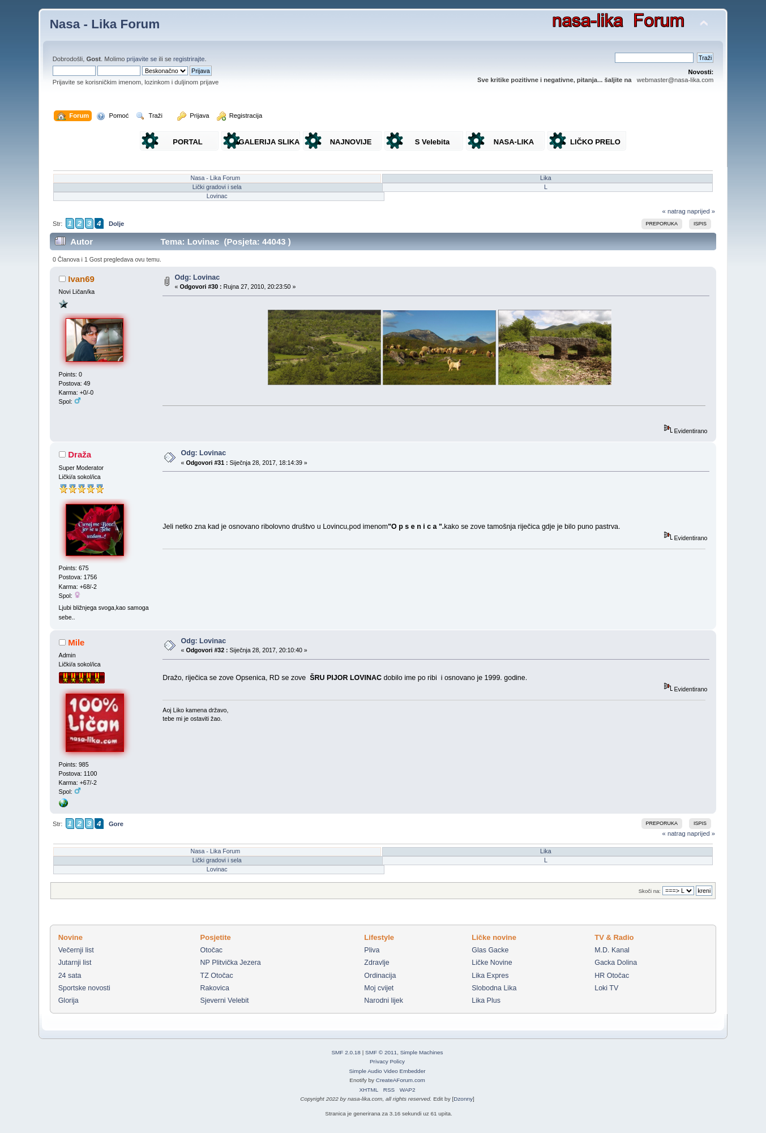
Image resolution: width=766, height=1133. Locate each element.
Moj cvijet (378, 988)
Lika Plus (486, 1000)
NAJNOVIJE (351, 142)
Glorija (68, 1000)
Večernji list (76, 950)
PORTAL (187, 142)
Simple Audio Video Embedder (387, 1071)
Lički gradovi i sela (217, 186)
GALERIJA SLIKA (269, 142)
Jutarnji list (75, 963)
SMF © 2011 (381, 1052)
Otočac (211, 950)
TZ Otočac (216, 976)
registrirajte (189, 58)
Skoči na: (650, 891)
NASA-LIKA (514, 142)
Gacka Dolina (615, 963)
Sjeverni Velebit (224, 1000)
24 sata (70, 976)
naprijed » (701, 211)
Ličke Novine (492, 963)
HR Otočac (611, 976)
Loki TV (606, 988)
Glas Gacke (490, 950)
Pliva (371, 950)
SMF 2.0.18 (346, 1052)
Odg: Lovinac (197, 277)
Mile (76, 642)
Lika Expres (490, 976)
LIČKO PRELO (595, 142)
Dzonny (463, 1099)
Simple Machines (421, 1052)
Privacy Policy (387, 1061)
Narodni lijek (383, 1000)
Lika (545, 177)
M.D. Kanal (612, 950)
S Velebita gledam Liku (432, 144)
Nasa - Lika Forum (105, 24)
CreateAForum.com (400, 1080)
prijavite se (142, 58)
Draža (79, 454)
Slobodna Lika (494, 988)
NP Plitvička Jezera (230, 963)
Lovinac (217, 196)
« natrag (674, 211)
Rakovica (214, 988)
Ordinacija (380, 976)
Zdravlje (376, 963)
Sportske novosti (84, 988)
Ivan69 (81, 279)
